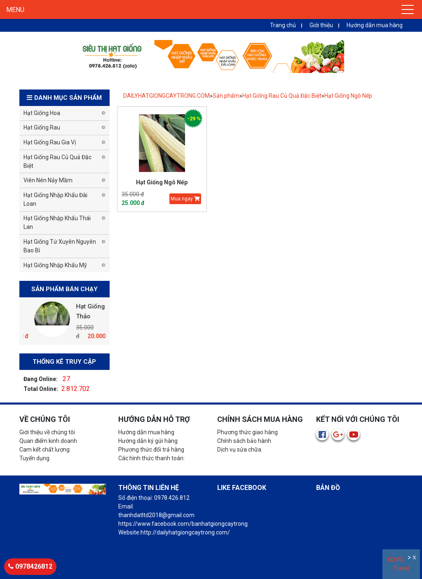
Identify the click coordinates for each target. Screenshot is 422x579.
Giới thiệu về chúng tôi (47, 432)
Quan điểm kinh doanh (48, 441)
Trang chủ (283, 25)
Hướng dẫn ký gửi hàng (148, 441)
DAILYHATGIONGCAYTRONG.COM (166, 95)
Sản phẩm (226, 95)
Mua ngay (185, 199)
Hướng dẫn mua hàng (375, 25)
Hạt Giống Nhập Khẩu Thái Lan (57, 222)
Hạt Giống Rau (41, 127)
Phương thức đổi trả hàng (151, 449)
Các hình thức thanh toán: (151, 458)
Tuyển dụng (34, 458)
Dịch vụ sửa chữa (239, 449)
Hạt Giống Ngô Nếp (348, 95)
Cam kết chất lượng (44, 449)
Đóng (415, 558)
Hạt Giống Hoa (41, 113)
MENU (15, 10)
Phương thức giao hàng (247, 432)
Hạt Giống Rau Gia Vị (49, 142)
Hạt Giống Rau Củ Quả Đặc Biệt (281, 95)
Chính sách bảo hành (244, 441)
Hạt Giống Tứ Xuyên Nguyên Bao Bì (59, 246)
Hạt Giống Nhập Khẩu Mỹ (55, 265)
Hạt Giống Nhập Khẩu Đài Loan (55, 199)
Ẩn (410, 558)
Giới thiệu (321, 25)
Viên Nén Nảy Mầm (48, 180)
